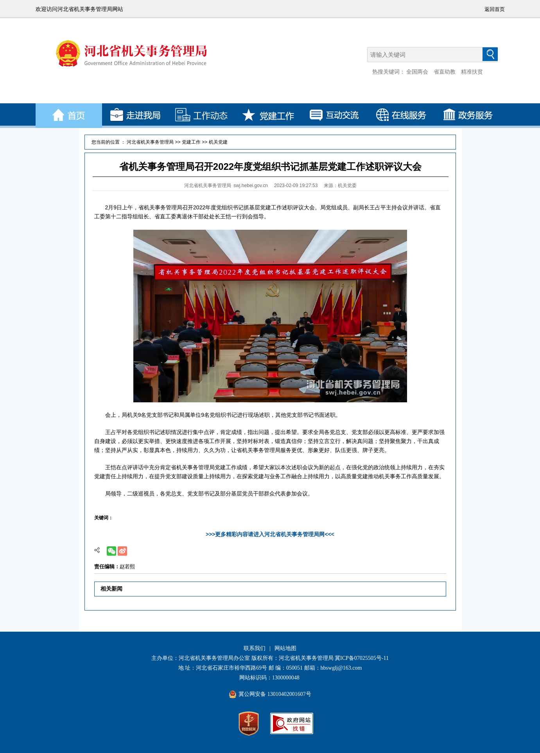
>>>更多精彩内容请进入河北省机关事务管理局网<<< (270, 534)
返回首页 (494, 9)
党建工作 (191, 142)
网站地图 (285, 648)
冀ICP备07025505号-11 (362, 658)
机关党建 (218, 142)
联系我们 (255, 648)
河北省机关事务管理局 (150, 142)
